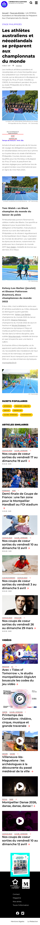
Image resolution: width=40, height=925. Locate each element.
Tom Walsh (11, 247)
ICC (12, 666)
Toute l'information (21, 905)
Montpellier (13, 138)
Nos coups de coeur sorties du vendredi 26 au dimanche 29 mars (18, 624)
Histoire (12, 753)
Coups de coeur (7, 450)
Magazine (17, 898)
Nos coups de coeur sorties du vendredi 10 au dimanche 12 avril (20, 544)
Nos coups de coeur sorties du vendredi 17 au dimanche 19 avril (20, 457)
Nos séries (17, 902)
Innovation (5, 666)
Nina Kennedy (15, 336)
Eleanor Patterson (19, 320)
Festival (4, 799)
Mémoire (5, 753)
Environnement (26, 414)
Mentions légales (17, 921)
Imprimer (19, 65)
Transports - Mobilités (22, 406)
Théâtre (4, 712)
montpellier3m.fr (9, 363)
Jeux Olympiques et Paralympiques (13, 132)
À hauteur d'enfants (8, 577)
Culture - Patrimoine (10, 414)
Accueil (5, 13)
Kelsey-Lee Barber (23, 314)
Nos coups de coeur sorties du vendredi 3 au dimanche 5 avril (19, 584)
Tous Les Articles (17, 13)
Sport (13, 135)
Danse (11, 799)
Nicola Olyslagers (19, 325)
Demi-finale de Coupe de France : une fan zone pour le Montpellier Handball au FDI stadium (20, 499)
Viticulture (17, 617)
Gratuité (6, 410)
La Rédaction (32, 921)
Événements (6, 490)
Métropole (7, 406)
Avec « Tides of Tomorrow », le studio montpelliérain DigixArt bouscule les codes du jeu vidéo (19, 677)
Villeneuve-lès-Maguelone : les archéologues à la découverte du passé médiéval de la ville (17, 764)
